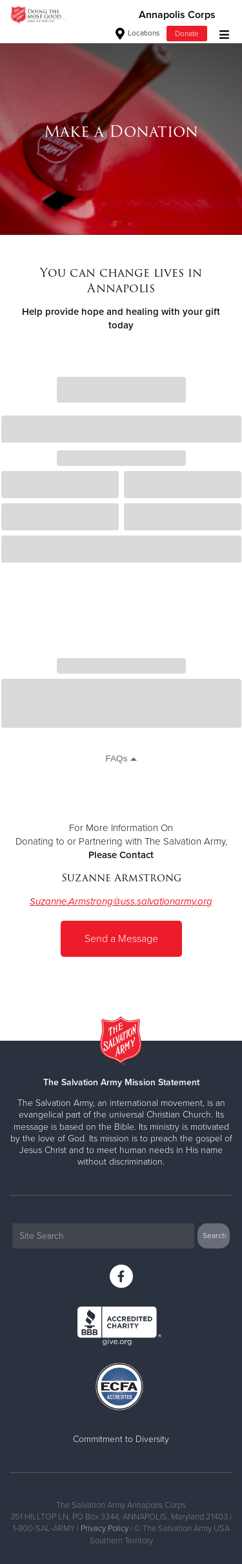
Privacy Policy (104, 1528)
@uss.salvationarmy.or (160, 901)
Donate (187, 33)
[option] (121, 132)
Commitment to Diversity (121, 1439)
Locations (138, 33)
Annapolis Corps (177, 14)
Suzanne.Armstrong (71, 901)
